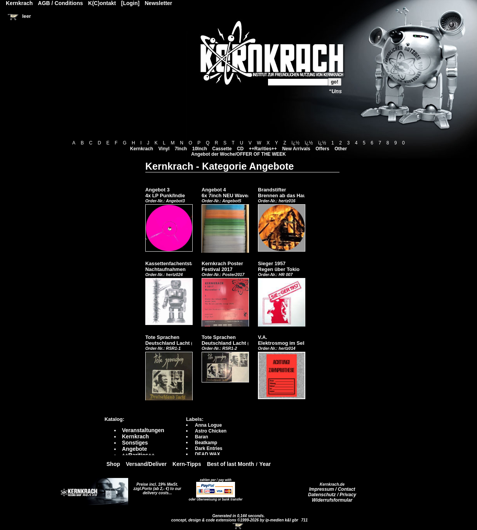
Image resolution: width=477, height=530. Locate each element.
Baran (201, 437)
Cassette (222, 148)
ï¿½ (295, 143)
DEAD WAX (207, 454)
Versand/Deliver (146, 464)
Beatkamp (206, 442)
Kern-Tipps (186, 464)
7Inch (181, 148)
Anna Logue (208, 425)
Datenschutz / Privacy (332, 494)
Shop (113, 464)
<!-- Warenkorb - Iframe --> (238, 526)
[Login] (130, 3)
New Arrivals (296, 148)
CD (240, 148)
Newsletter (158, 3)
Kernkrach (141, 148)
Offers (322, 148)
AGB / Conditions (60, 3)
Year (265, 464)
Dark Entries (209, 448)
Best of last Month (230, 464)
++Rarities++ (263, 148)
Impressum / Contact (332, 489)
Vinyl (163, 148)
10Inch (199, 148)
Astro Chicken (210, 431)
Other (340, 148)
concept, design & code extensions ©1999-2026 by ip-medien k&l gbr (235, 520)
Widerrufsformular (332, 500)
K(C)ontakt (102, 3)
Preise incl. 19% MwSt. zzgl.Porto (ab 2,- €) (156, 486)
